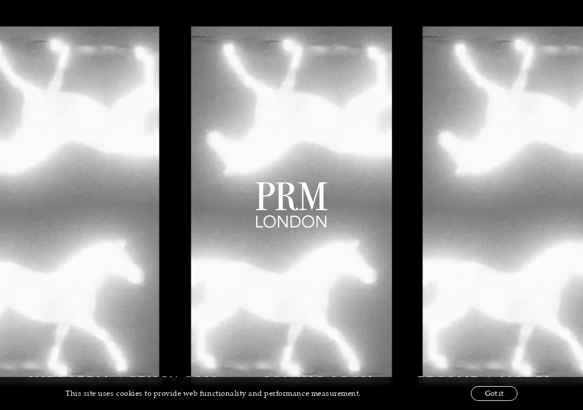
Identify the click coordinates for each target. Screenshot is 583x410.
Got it (494, 393)
